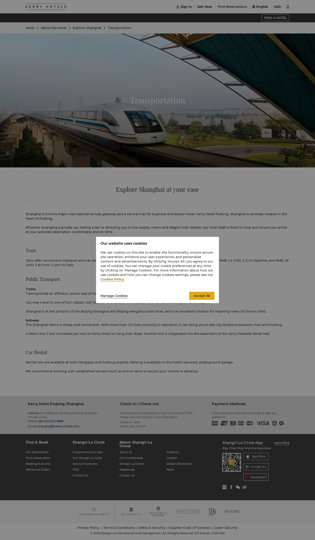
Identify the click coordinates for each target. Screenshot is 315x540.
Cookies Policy (112, 279)
